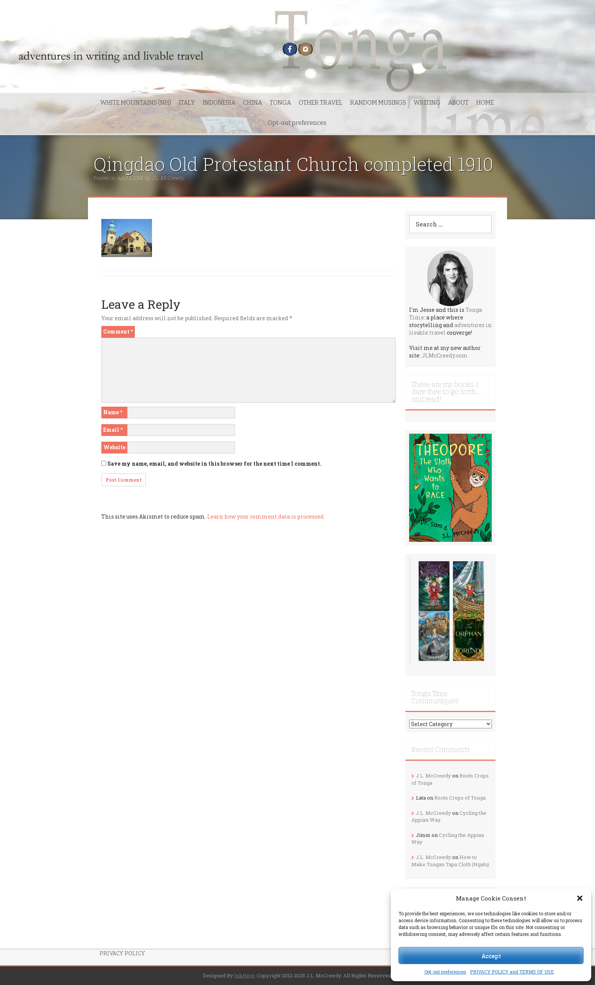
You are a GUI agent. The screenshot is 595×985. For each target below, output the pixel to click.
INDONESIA (219, 102)
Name (112, 412)
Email (113, 429)
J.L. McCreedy (168, 177)
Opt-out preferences (445, 972)
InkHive (244, 975)
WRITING (427, 102)
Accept (491, 955)
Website (114, 447)
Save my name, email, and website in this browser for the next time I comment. (214, 463)
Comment (118, 331)
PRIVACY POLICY (122, 953)
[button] (580, 898)
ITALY (187, 102)
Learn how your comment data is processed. (266, 516)
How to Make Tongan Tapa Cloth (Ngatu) (450, 861)
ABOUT (458, 102)
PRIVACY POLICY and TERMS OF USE (512, 972)
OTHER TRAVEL (320, 102)
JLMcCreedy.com (445, 355)
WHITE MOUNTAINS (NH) (135, 102)
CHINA (252, 102)
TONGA (280, 102)
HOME (485, 102)
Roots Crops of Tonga (460, 797)
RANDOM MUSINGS (378, 102)
